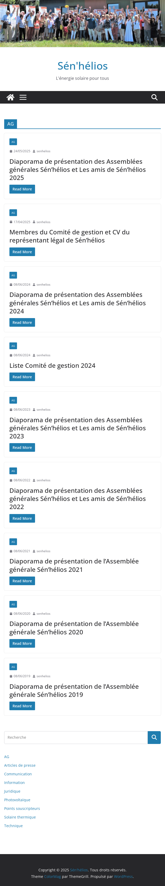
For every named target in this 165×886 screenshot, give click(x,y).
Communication (18, 773)
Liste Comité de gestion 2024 (52, 365)
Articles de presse (20, 765)
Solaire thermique (20, 817)
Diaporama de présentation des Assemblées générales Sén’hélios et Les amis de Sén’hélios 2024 (77, 302)
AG (13, 142)
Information (14, 782)
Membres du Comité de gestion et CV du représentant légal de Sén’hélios (69, 236)
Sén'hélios (83, 65)
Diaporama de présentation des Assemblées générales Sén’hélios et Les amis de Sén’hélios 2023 (77, 427)
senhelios (43, 151)
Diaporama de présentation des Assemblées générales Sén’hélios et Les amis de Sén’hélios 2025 (77, 169)
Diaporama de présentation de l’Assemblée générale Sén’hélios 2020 (74, 627)
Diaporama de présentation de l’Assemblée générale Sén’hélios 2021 (74, 565)
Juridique (12, 791)
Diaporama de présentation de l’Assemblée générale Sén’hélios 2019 (74, 690)
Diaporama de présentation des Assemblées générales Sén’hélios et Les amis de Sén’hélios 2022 (77, 498)
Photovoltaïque (17, 799)
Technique (13, 825)
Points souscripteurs (22, 808)
